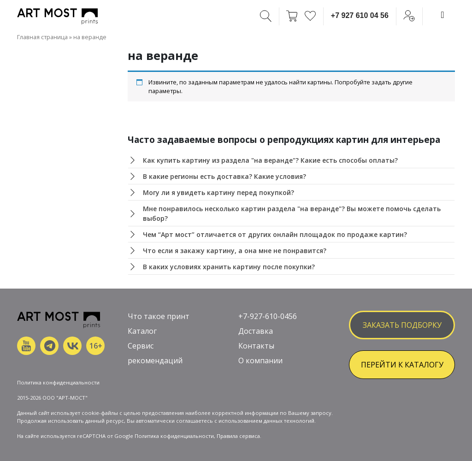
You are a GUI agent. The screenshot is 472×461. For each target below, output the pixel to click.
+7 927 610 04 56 (360, 15)
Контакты (256, 346)
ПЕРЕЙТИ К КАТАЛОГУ (402, 365)
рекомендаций (155, 360)
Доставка (255, 331)
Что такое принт (158, 316)
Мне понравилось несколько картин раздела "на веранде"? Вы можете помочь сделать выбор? (292, 213)
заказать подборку (402, 325)
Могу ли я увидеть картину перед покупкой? (218, 192)
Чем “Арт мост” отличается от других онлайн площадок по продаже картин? (275, 234)
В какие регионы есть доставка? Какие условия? (224, 176)
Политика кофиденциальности (174, 435)
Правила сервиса (238, 435)
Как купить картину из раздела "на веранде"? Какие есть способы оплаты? (270, 160)
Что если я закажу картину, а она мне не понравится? (234, 250)
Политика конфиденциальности (58, 382)
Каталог (142, 331)
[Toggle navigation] (442, 15)
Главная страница (42, 37)
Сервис (140, 346)
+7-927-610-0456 (267, 316)
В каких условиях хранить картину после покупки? (229, 266)
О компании (260, 360)
